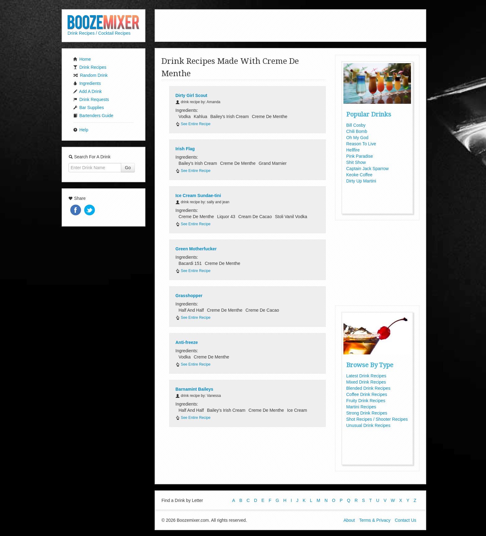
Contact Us (405, 519)
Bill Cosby (355, 125)
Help (80, 129)
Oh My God (357, 137)
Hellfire (353, 149)
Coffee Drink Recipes (366, 394)
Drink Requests (91, 99)
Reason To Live (361, 143)
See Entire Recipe (192, 124)
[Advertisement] (290, 25)
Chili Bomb (356, 131)
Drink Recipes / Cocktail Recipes (99, 33)
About (349, 519)
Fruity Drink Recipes (365, 400)
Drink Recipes (89, 67)
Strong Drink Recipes (366, 413)
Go (128, 167)
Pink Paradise (359, 156)
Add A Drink (87, 91)
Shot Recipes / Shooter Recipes (377, 419)
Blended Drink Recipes (368, 388)
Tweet (90, 210)
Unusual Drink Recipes (368, 425)
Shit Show (356, 162)
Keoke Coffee (359, 174)
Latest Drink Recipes (366, 375)
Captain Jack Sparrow (367, 168)
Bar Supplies (88, 107)
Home (82, 59)
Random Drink (90, 75)
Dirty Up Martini (361, 180)
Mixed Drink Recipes (366, 382)
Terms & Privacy (375, 519)
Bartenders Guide (93, 115)
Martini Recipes (361, 406)
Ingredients (87, 83)
